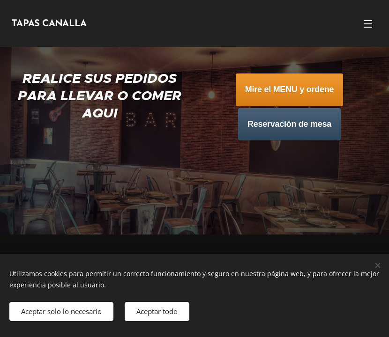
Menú (368, 23)
